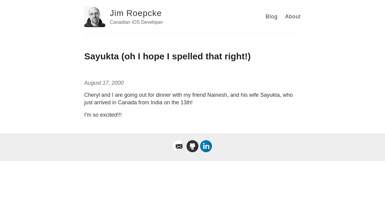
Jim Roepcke (136, 13)
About (293, 17)
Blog (272, 17)
